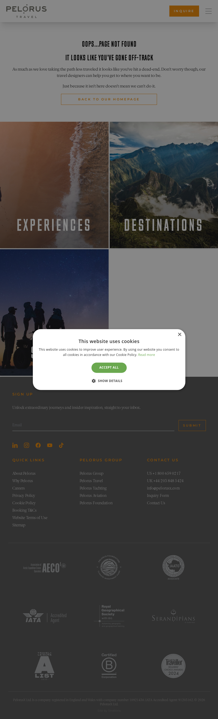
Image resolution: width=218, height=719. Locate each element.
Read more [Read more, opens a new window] (146, 355)
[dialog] (109, 359)
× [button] (179, 335)
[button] (109, 380)
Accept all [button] (109, 367)
